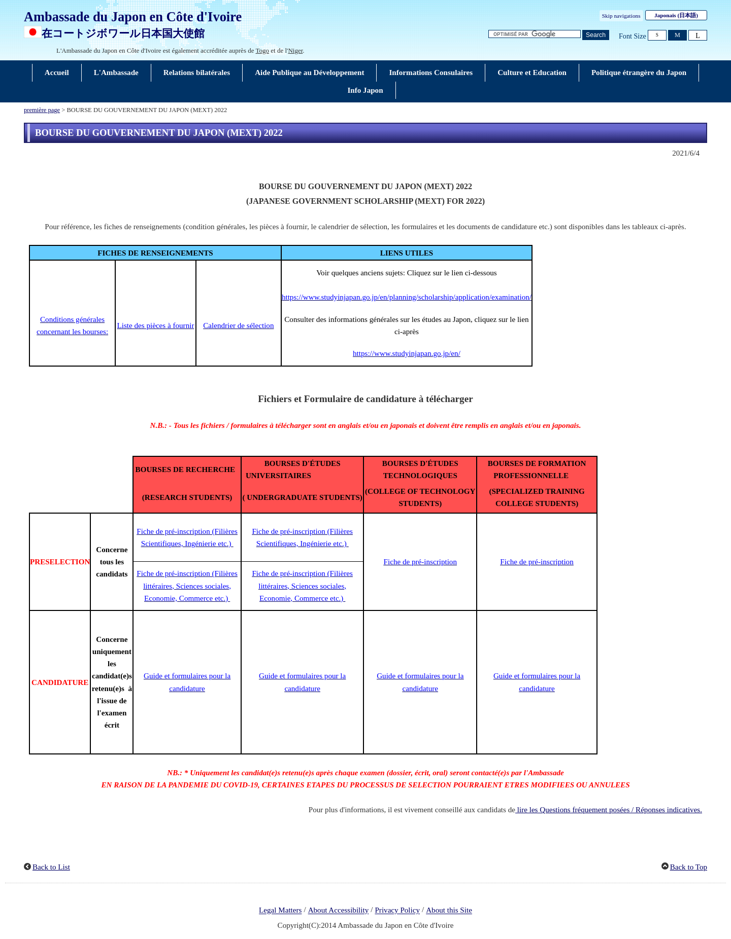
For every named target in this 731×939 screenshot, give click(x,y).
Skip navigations (621, 16)
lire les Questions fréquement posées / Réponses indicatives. (608, 810)
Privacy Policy (397, 911)
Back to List (51, 867)
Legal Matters (280, 911)
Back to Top (688, 867)
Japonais (676, 15)
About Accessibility (338, 911)
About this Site (449, 911)
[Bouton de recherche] (595, 35)
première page (42, 110)
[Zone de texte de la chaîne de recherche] (534, 34)
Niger (295, 50)
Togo (263, 50)
